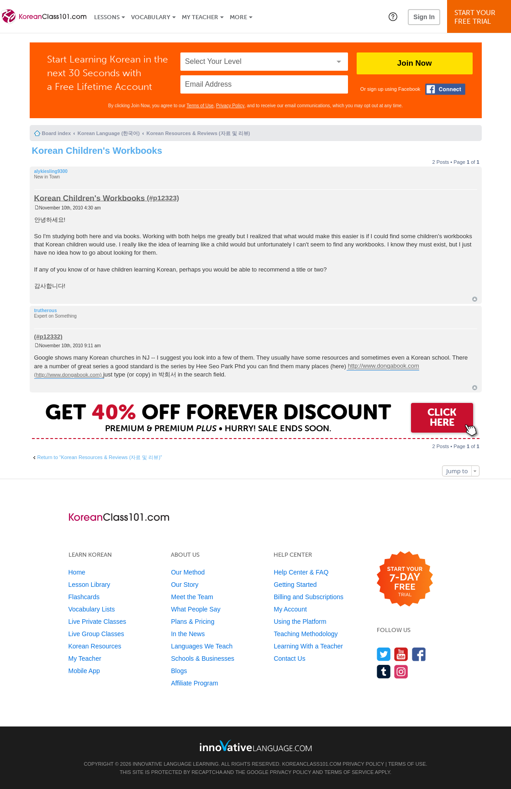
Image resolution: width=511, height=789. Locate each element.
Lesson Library (89, 584)
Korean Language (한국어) (109, 133)
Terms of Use (200, 105)
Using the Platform (300, 621)
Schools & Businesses (202, 658)
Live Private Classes (97, 621)
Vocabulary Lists (91, 609)
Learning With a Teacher (308, 646)
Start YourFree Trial (480, 17)
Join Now (414, 63)
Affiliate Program (194, 683)
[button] (393, 16)
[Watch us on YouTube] (401, 654)
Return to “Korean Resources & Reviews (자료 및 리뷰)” (99, 457)
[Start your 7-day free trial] (405, 579)
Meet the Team (192, 597)
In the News (188, 633)
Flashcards (84, 597)
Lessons (107, 17)
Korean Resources (94, 646)
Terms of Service (349, 772)
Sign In (424, 17)
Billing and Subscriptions (308, 597)
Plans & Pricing (192, 621)
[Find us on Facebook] (419, 654)
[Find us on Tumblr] (384, 671)
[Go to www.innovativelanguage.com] (256, 745)
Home (76, 572)
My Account (290, 609)
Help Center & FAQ (301, 572)
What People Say (195, 609)
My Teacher (200, 17)
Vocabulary (150, 17)
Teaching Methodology (305, 633)
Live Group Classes (96, 633)
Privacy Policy (230, 105)
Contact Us (289, 658)
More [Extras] (238, 17)
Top (474, 299)
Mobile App (84, 670)
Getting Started (295, 584)
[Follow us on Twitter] (384, 654)
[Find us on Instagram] (401, 671)
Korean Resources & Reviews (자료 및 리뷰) (198, 133)
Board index (56, 133)
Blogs (179, 670)
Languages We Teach (201, 646)
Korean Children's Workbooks (97, 151)
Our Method (188, 572)
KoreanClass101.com (312, 764)
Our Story (184, 584)
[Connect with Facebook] (445, 89)
